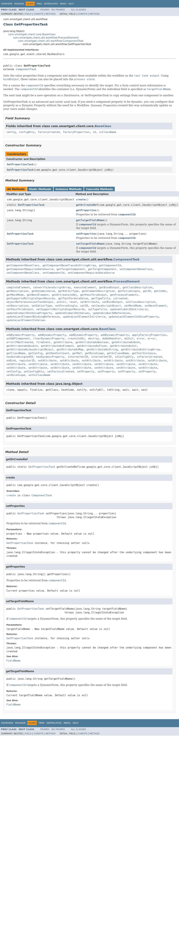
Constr (38, 14)
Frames (45, 9)
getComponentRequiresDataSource (29, 269)
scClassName (107, 132)
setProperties (86, 233)
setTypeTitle (97, 309)
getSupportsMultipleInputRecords (30, 298)
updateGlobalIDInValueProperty (29, 313)
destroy (93, 338)
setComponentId (54, 272)
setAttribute (89, 302)
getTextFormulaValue (73, 298)
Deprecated (51, 3)
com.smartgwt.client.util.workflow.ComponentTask (51, 40)
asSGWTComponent (18, 338)
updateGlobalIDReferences (111, 313)
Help (71, 3)
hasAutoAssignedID (19, 356)
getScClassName (118, 353)
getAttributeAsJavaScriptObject (29, 349)
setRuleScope (15, 375)
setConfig (13, 371)
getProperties (86, 210)
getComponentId (110, 265)
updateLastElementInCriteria (84, 316)
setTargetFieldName (90, 243)
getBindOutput (109, 287)
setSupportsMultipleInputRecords (60, 309)
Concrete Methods (99, 189)
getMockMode (15, 294)
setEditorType (41, 305)
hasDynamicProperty (50, 356)
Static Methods (40, 189)
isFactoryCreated (149, 356)
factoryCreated (49, 132)
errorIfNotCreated (19, 342)
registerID (27, 360)
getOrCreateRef (87, 204)
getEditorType (68, 291)
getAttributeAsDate (126, 342)
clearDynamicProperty (49, 338)
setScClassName (39, 375)
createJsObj (76, 338)
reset (73, 302)
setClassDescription (141, 302)
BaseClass (103, 126)
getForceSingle (129, 291)
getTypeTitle (100, 298)
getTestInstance (144, 353)
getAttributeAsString (102, 349)
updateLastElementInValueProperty (133, 316)
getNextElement (38, 294)
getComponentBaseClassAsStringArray (69, 265)
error (141, 338)
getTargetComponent (71, 269)
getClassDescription (137, 287)
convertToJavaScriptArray (52, 287)
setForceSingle (66, 305)
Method (50, 14)
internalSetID (78, 356)
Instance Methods (69, 189)
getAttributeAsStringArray (140, 349)
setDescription (17, 305)
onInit (61, 302)
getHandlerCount (57, 353)
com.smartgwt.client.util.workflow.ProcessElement (46, 37)
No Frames (58, 9)
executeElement (85, 287)
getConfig (35, 353)
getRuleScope (94, 353)
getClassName (15, 353)
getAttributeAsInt (123, 345)
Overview (6, 3)
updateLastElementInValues (26, 320)
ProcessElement (126, 281)
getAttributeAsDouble (22, 345)
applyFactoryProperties (149, 334)
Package (19, 3)
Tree (39, 3)
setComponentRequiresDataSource (91, 272)
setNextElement (156, 305)
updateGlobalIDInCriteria (129, 309)
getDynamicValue (43, 291)
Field (28, 14)
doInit (129, 338)
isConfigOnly (124, 356)
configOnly (27, 132)
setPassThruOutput (19, 309)
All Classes (78, 9)
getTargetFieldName (90, 220)
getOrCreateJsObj (64, 294)
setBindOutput (112, 302)
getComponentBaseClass (22, 265)
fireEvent (43, 342)
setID (84, 305)
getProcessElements (124, 294)
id (94, 132)
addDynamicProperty (20, 334)
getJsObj (160, 291)
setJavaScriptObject (106, 305)
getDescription (17, 291)
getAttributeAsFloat (92, 345)
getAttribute (62, 342)
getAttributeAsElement (57, 345)
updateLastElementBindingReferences (33, 316)
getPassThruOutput (93, 294)
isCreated (120, 298)
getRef (77, 353)
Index (63, 3)
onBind (11, 360)
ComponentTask (26, 69)
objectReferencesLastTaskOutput (29, 302)
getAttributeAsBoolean (91, 342)
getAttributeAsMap (70, 349)
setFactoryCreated (60, 371)
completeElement (18, 287)
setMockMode (132, 305)
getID (147, 291)
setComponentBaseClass (135, 269)
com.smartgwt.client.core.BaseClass (31, 34)
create (80, 199)
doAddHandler (111, 338)
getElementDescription (98, 291)
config (11, 132)
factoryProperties (76, 132)
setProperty (85, 371)
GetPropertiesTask (20, 164)
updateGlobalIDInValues (72, 313)
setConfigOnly (34, 371)
